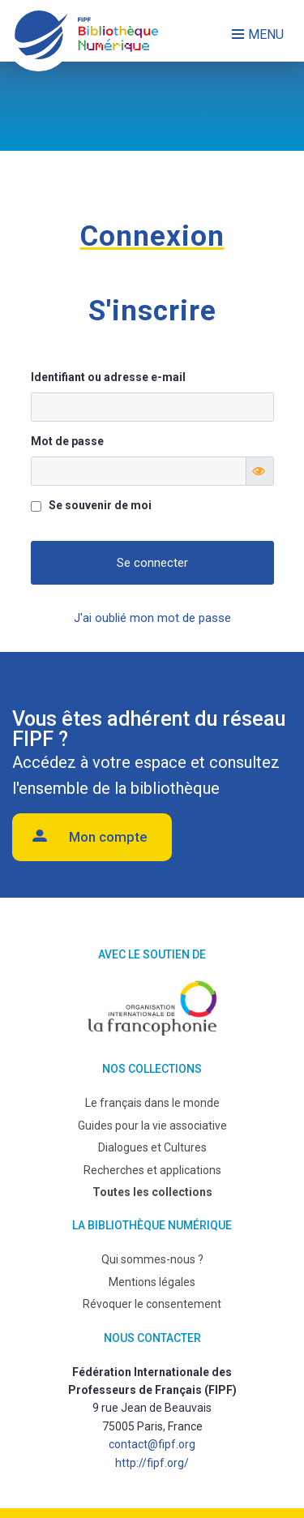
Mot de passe (67, 441)
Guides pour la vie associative (152, 1125)
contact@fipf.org (152, 1444)
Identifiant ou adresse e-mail (108, 377)
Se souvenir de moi (100, 505)
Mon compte (108, 837)
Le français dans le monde (152, 1102)
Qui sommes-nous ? (152, 1259)
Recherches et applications (152, 1170)
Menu (266, 34)
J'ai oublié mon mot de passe (152, 618)
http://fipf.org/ (152, 1462)
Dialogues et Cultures (152, 1147)
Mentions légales (152, 1282)
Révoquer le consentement (152, 1303)
